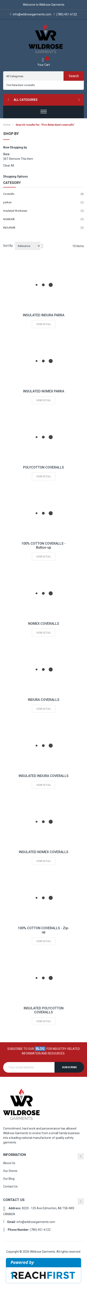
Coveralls (8, 193)
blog (40, 1049)
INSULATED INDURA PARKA (43, 315)
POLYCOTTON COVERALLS (43, 467)
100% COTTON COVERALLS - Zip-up (43, 930)
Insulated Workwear (15, 210)
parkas (7, 202)
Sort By (8, 245)
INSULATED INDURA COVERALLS (44, 776)
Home (7, 124)
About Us (9, 1163)
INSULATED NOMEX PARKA (43, 391)
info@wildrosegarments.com (30, 14)
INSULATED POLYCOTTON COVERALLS (44, 1010)
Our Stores (10, 1171)
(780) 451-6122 (65, 14)
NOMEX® (9, 219)
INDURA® (9, 227)
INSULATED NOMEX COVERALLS (43, 852)
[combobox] (43, 85)
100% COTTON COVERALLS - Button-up (43, 545)
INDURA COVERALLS (43, 700)
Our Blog (8, 1178)
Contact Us (10, 1186)
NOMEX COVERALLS (43, 624)
